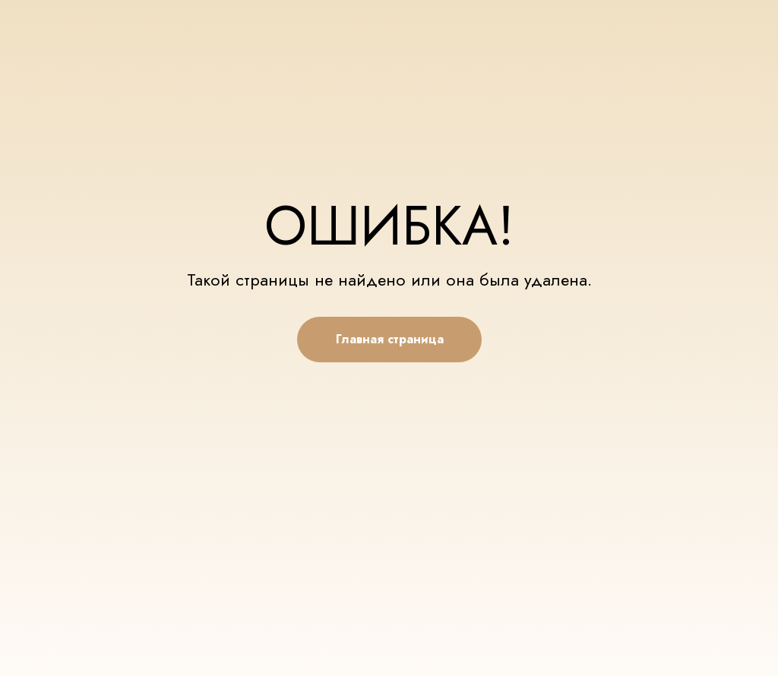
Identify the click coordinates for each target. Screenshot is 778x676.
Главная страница (390, 339)
